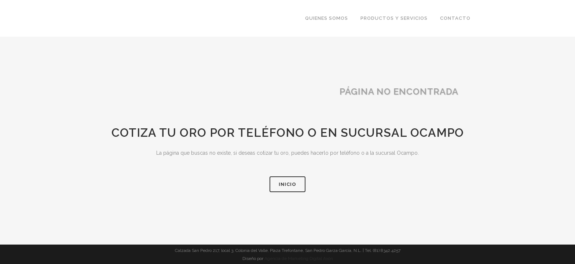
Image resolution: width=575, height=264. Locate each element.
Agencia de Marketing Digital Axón (298, 258)
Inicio (287, 184)
